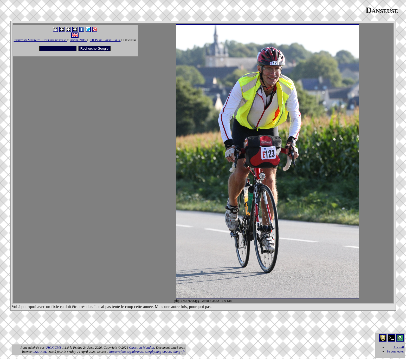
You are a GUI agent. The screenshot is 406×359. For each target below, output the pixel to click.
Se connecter (395, 351)
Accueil (399, 347)
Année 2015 (78, 40)
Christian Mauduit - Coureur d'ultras (40, 40)
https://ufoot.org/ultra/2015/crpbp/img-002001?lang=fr (147, 352)
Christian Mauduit (141, 347)
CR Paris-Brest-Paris (105, 40)
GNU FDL (40, 352)
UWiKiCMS (53, 347)
